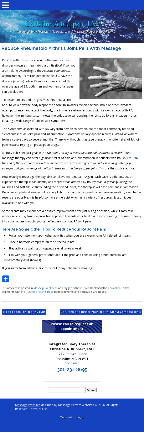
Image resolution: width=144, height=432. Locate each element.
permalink (114, 288)
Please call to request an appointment (72, 326)
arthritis (77, 288)
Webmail (66, 417)
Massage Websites (27, 405)
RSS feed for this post (39, 292)
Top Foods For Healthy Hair (24, 312)
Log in (79, 417)
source (18, 81)
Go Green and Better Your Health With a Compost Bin (101, 312)
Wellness (52, 288)
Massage (39, 288)
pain (86, 288)
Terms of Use (38, 409)
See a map (72, 363)
